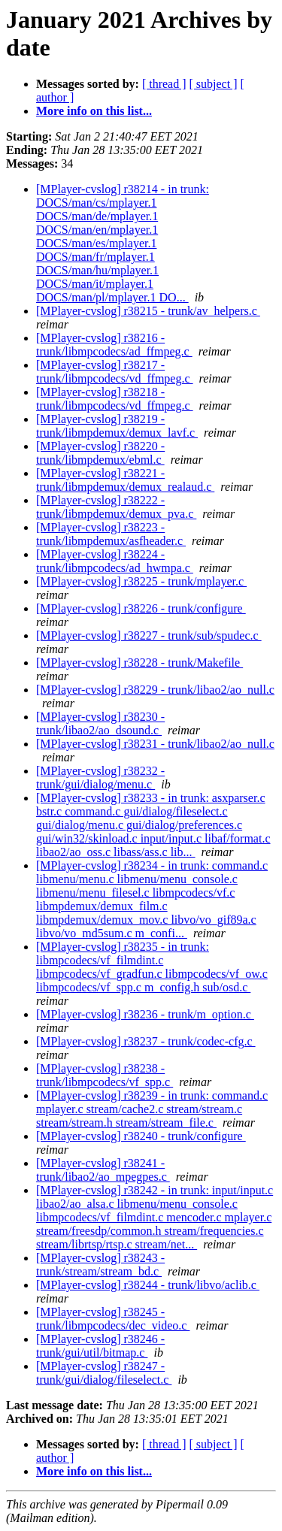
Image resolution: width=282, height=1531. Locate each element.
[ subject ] (214, 83)
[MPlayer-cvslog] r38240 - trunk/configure (141, 1136)
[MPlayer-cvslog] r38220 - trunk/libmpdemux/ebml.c (100, 453)
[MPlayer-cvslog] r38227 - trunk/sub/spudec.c (149, 635)
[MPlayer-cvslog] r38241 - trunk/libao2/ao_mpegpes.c (103, 1170)
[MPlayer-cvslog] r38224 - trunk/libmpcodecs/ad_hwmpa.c (114, 561)
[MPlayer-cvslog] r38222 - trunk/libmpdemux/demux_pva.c (116, 507)
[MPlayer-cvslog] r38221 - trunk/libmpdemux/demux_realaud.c (125, 480)
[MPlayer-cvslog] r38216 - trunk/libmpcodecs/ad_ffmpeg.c (114, 344)
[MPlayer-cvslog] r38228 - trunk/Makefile (139, 662)
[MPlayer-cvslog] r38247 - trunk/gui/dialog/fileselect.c (103, 1373)
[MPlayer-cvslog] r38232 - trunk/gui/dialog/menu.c (100, 777)
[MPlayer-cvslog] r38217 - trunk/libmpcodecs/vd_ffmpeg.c (114, 372)
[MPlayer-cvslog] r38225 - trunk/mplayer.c (141, 581)
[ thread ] (164, 83)
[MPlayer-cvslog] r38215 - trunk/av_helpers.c (148, 310)
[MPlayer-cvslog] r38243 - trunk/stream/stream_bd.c (100, 1264)
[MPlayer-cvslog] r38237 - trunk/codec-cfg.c (146, 1041)
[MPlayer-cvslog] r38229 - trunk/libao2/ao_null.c (155, 689)
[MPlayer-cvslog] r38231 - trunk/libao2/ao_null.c (155, 743)
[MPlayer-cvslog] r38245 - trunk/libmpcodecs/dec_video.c (113, 1319)
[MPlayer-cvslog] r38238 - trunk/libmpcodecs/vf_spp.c (104, 1075)
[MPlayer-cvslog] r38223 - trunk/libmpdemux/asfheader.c (111, 534)
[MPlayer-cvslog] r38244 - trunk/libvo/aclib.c (147, 1284)
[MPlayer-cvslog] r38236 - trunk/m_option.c (145, 1014)
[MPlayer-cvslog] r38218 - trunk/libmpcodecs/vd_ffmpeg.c (114, 399)
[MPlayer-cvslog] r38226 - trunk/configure (141, 608)
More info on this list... (94, 110)
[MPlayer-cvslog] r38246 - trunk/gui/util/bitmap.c (100, 1346)
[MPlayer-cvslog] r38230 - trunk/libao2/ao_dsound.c (100, 723)
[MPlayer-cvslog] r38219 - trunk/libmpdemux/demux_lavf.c (117, 426)
